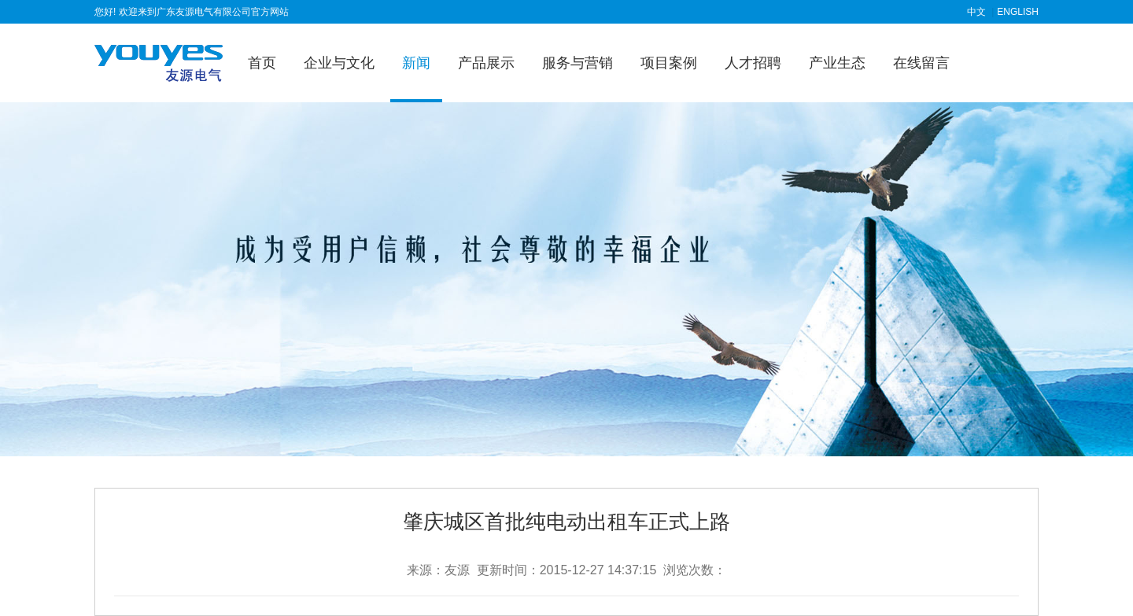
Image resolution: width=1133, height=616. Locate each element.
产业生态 (837, 63)
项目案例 (668, 63)
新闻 (416, 63)
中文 (976, 11)
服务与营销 (577, 63)
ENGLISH (1018, 11)
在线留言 (921, 63)
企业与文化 (339, 63)
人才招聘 (753, 63)
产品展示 (486, 63)
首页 (262, 63)
